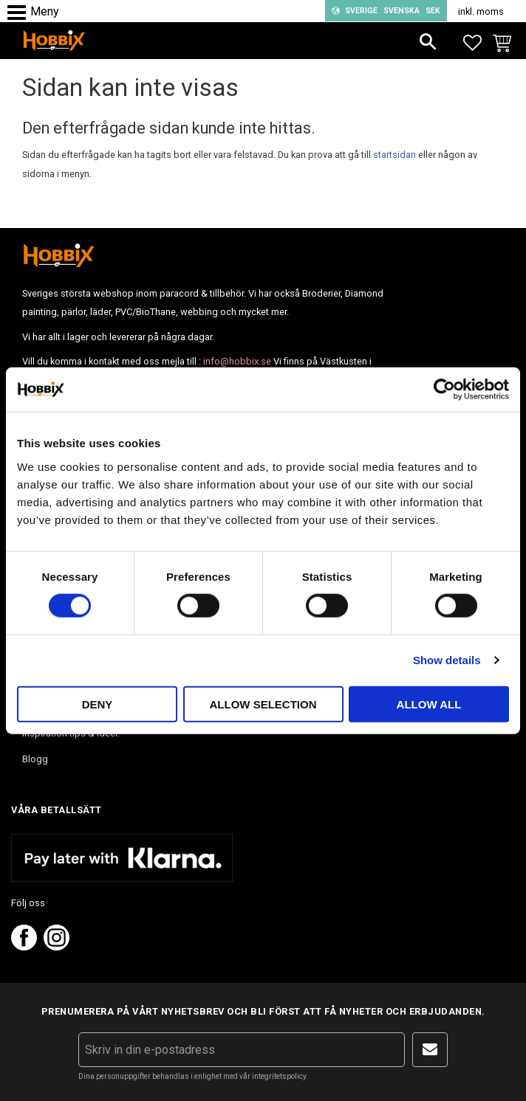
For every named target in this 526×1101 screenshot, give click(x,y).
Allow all (429, 703)
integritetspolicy (279, 1076)
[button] (20, 13)
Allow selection (263, 703)
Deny (97, 703)
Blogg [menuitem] (35, 759)
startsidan (394, 154)
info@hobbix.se (237, 361)
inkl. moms (481, 11)
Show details (447, 660)
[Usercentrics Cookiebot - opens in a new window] (444, 390)
